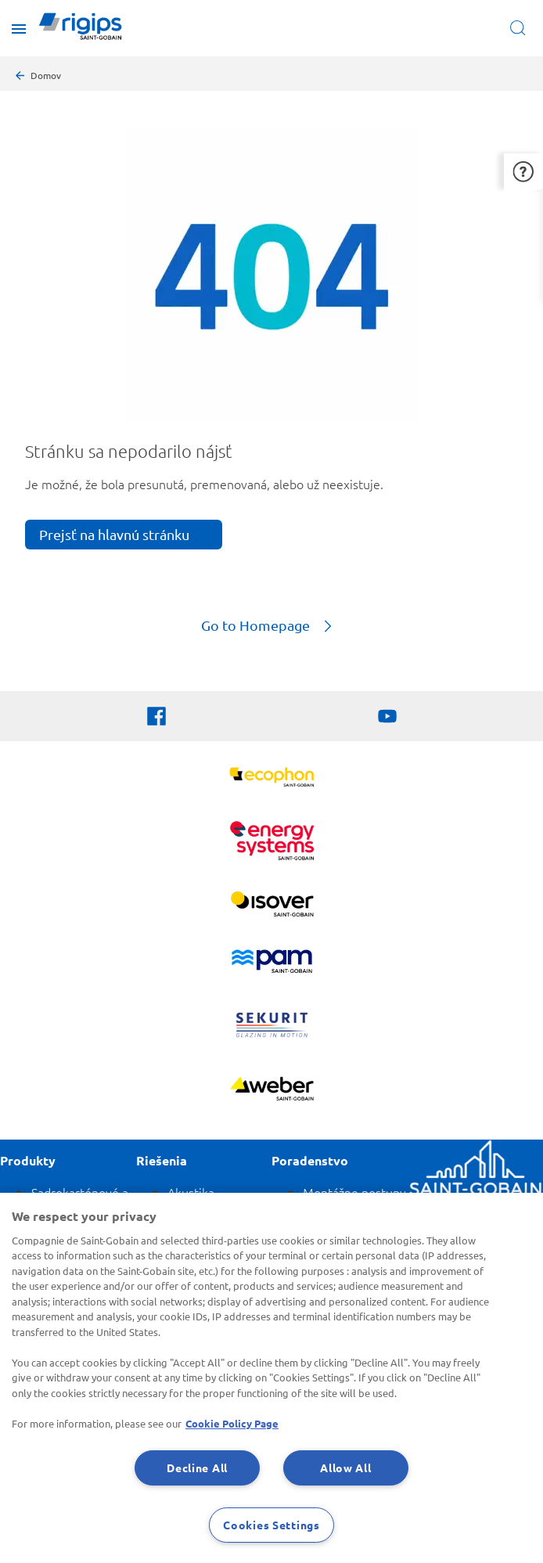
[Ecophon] (271, 779)
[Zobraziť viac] (271, 906)
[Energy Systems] (271, 842)
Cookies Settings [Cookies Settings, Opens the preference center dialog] (271, 1525)
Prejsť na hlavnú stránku (114, 534)
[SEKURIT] (271, 1027)
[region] (271, 1378)
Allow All (345, 1467)
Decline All (197, 1467)
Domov (46, 75)
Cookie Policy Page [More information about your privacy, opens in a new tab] (232, 1423)
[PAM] (271, 963)
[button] (523, 171)
